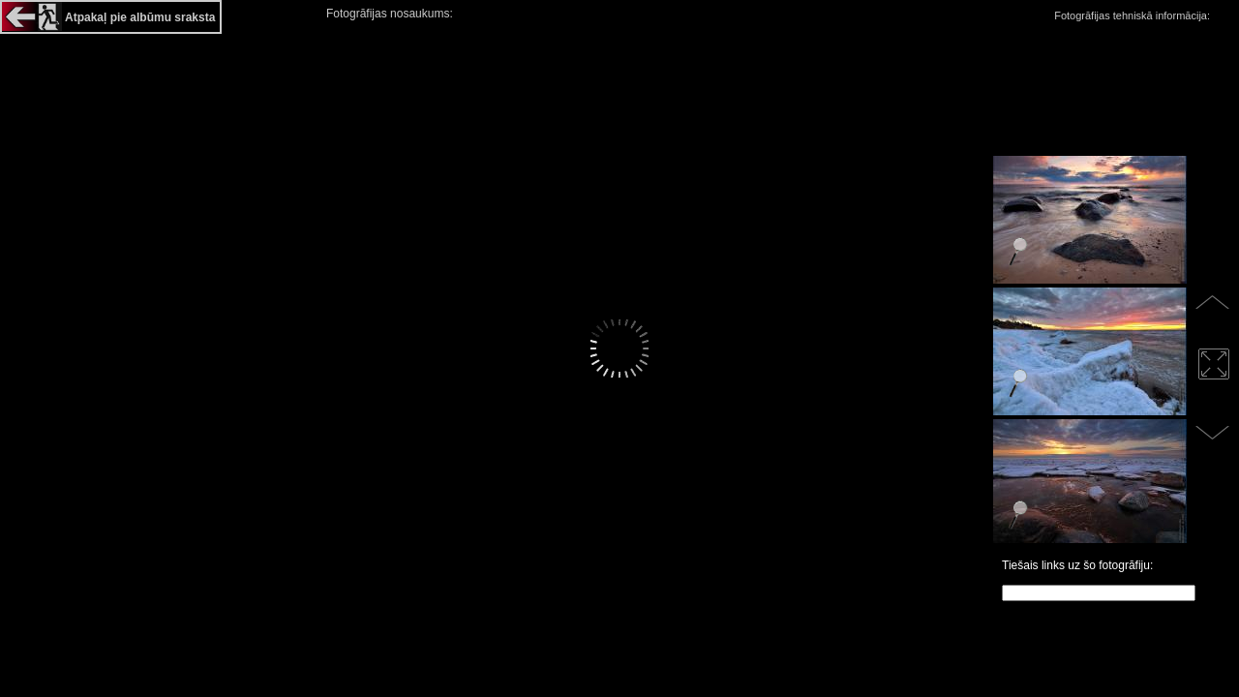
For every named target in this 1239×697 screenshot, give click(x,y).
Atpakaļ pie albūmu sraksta (140, 17)
